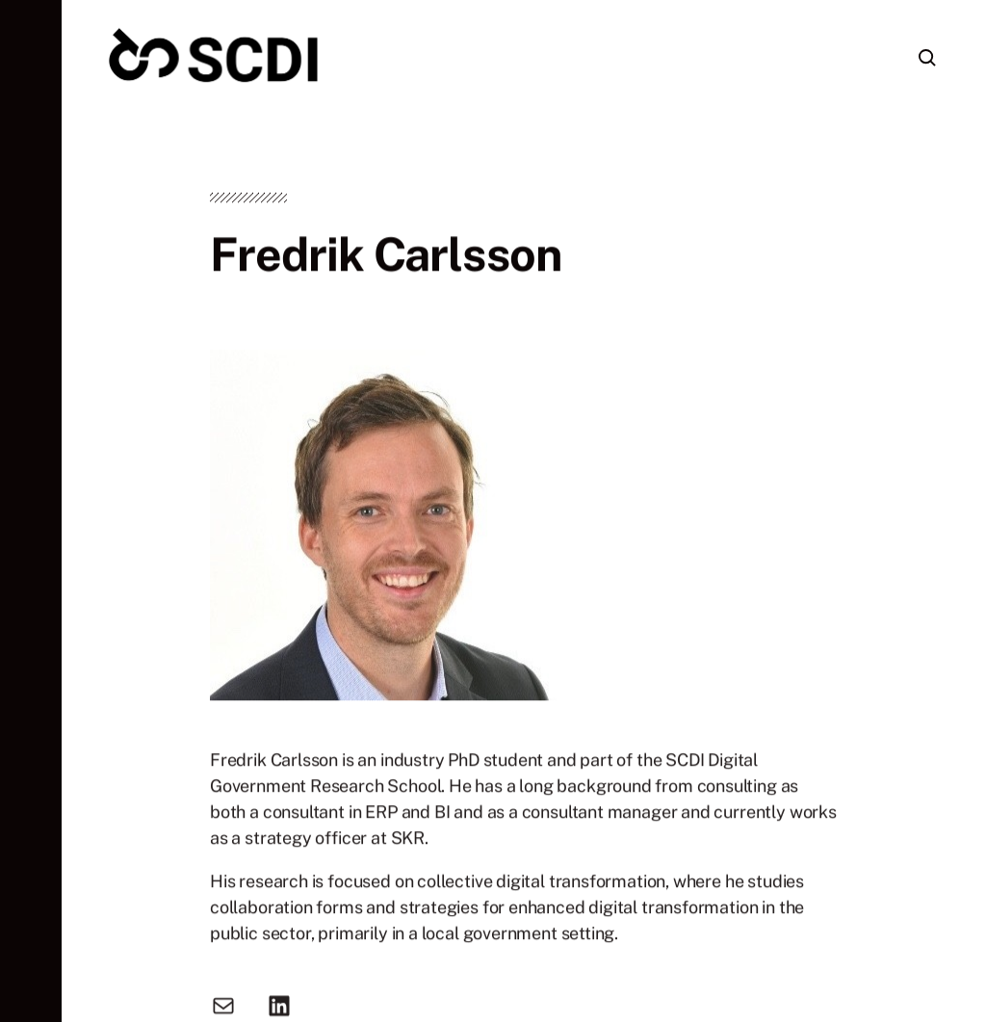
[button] (31, 511)
